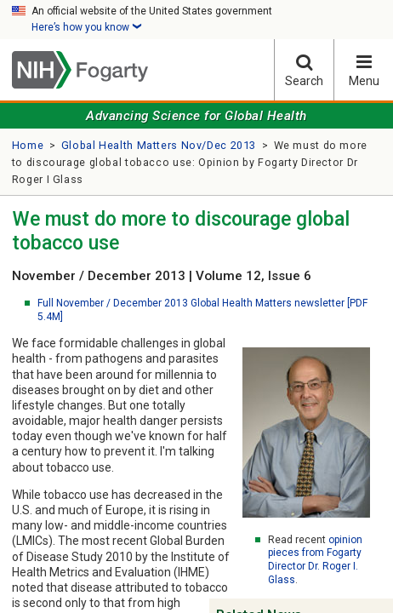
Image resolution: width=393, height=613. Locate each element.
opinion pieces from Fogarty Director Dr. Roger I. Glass (315, 560)
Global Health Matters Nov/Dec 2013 (158, 145)
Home (28, 145)
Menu (364, 70)
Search (304, 70)
